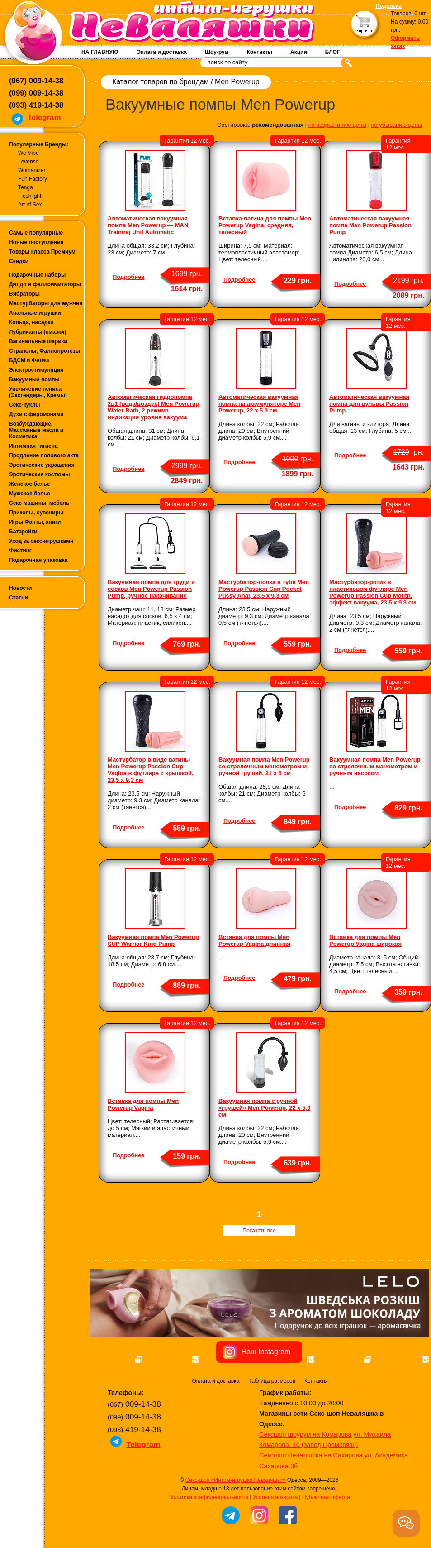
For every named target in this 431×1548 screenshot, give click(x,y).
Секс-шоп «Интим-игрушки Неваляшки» (235, 1528)
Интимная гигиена (33, 446)
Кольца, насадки (31, 322)
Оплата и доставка (161, 52)
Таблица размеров (271, 1429)
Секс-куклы (24, 405)
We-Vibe (28, 153)
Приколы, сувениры (36, 512)
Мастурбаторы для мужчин (45, 303)
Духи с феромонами (36, 414)
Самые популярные (36, 233)
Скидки (18, 261)
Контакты (259, 52)
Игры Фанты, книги (35, 522)
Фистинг (20, 550)
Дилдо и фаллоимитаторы (45, 284)
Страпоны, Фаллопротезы (44, 351)
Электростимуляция (36, 370)
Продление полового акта (44, 455)
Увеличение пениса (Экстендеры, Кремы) (38, 392)
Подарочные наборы (37, 275)
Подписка (389, 6)
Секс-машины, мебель (39, 503)
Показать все (258, 1230)
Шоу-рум (216, 52)
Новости (20, 588)
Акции (298, 52)
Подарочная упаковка (38, 560)
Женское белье (29, 484)
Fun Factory (32, 179)
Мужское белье (29, 493)
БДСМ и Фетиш (29, 360)
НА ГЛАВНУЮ (99, 52)
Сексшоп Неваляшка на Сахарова (311, 1503)
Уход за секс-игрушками (41, 541)
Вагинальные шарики (38, 341)
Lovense (28, 161)
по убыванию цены (396, 124)
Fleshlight (29, 196)
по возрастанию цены (337, 124)
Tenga (25, 187)
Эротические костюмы (39, 474)
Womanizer (31, 170)
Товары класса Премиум (42, 252)
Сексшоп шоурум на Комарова (305, 1482)
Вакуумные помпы (34, 379)
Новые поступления (36, 242)
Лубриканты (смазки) (37, 332)
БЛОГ (332, 52)
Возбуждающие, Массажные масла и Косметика (36, 430)
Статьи (18, 597)
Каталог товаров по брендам (160, 82)
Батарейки (23, 531)
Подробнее (128, 276)
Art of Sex (30, 204)
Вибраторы (24, 294)
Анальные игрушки (35, 313)
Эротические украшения (42, 465)
